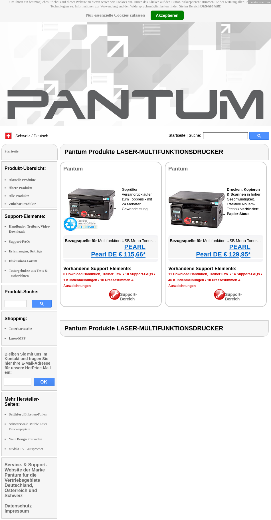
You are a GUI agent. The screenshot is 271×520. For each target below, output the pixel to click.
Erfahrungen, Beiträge (25, 251)
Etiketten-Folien (27, 414)
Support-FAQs (19, 242)
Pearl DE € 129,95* (223, 254)
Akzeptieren (167, 15)
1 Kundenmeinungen (80, 280)
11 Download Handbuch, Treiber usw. (198, 274)
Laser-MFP (17, 338)
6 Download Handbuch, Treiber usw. (92, 274)
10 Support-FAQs (139, 274)
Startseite (177, 135)
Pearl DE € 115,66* (118, 254)
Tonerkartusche (20, 329)
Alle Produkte (19, 196)
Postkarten (25, 439)
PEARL (134, 246)
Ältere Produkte (21, 188)
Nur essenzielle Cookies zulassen (115, 15)
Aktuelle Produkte (22, 180)
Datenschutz (210, 6)
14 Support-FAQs (246, 274)
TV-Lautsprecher (26, 449)
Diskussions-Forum (23, 261)
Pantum (73, 169)
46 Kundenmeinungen (186, 280)
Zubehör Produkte (22, 204)
